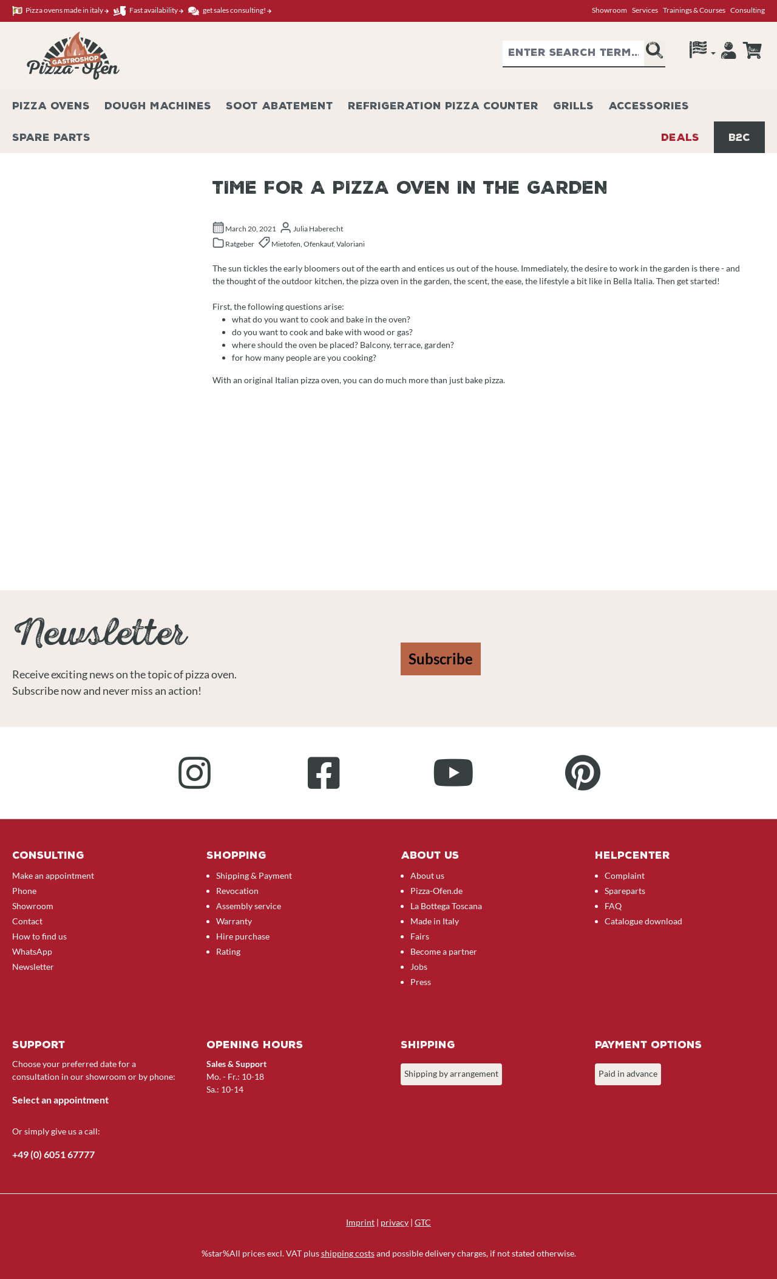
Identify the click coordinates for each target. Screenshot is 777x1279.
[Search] (654, 54)
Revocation (237, 890)
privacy (395, 1222)
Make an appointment (53, 875)
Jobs (418, 966)
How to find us (39, 936)
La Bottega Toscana (446, 906)
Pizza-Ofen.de (436, 890)
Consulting (747, 10)
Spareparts (625, 890)
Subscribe (441, 658)
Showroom (609, 10)
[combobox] (573, 54)
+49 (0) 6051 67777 (53, 1154)
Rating (228, 951)
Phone (24, 890)
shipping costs (348, 1253)
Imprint (360, 1222)
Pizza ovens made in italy (60, 10)
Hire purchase (243, 936)
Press (420, 982)
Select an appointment (60, 1099)
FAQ (613, 906)
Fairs (419, 936)
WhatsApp (32, 951)
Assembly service (248, 906)
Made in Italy (434, 921)
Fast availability (148, 10)
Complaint (625, 875)
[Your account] (728, 53)
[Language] (702, 52)
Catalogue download (643, 921)
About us (427, 875)
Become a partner (443, 951)
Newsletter (33, 966)
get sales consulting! (229, 10)
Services (645, 10)
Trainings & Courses (694, 10)
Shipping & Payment (254, 875)
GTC (423, 1222)
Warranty (234, 921)
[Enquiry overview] (752, 50)
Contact (27, 921)
